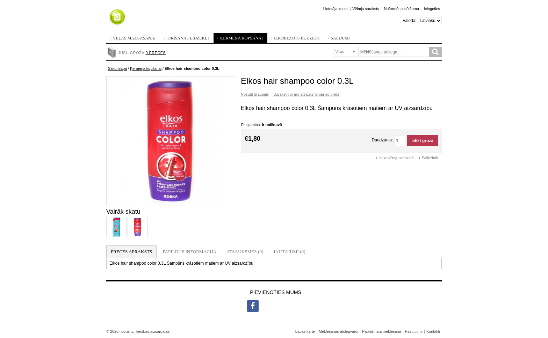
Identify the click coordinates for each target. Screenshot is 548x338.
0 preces (156, 53)
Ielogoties (432, 9)
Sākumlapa (117, 68)
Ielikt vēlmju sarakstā (395, 158)
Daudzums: (382, 140)
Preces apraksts (131, 251)
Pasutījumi (414, 331)
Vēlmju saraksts (365, 9)
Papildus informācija (189, 251)
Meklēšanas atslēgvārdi (338, 331)
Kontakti (433, 331)
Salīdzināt (430, 158)
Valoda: (410, 20)
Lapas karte (305, 331)
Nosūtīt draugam (255, 94)
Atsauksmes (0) (244, 251)
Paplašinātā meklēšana (381, 331)
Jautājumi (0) (289, 251)
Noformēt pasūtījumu (401, 9)
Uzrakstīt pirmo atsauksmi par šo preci (306, 94)
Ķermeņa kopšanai (145, 68)
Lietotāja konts (335, 9)
